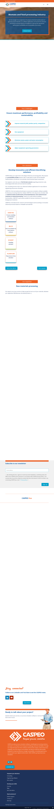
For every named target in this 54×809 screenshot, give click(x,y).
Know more (27, 31)
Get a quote (42, 268)
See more (27, 703)
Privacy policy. (23, 480)
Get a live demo (11, 268)
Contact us (10, 767)
